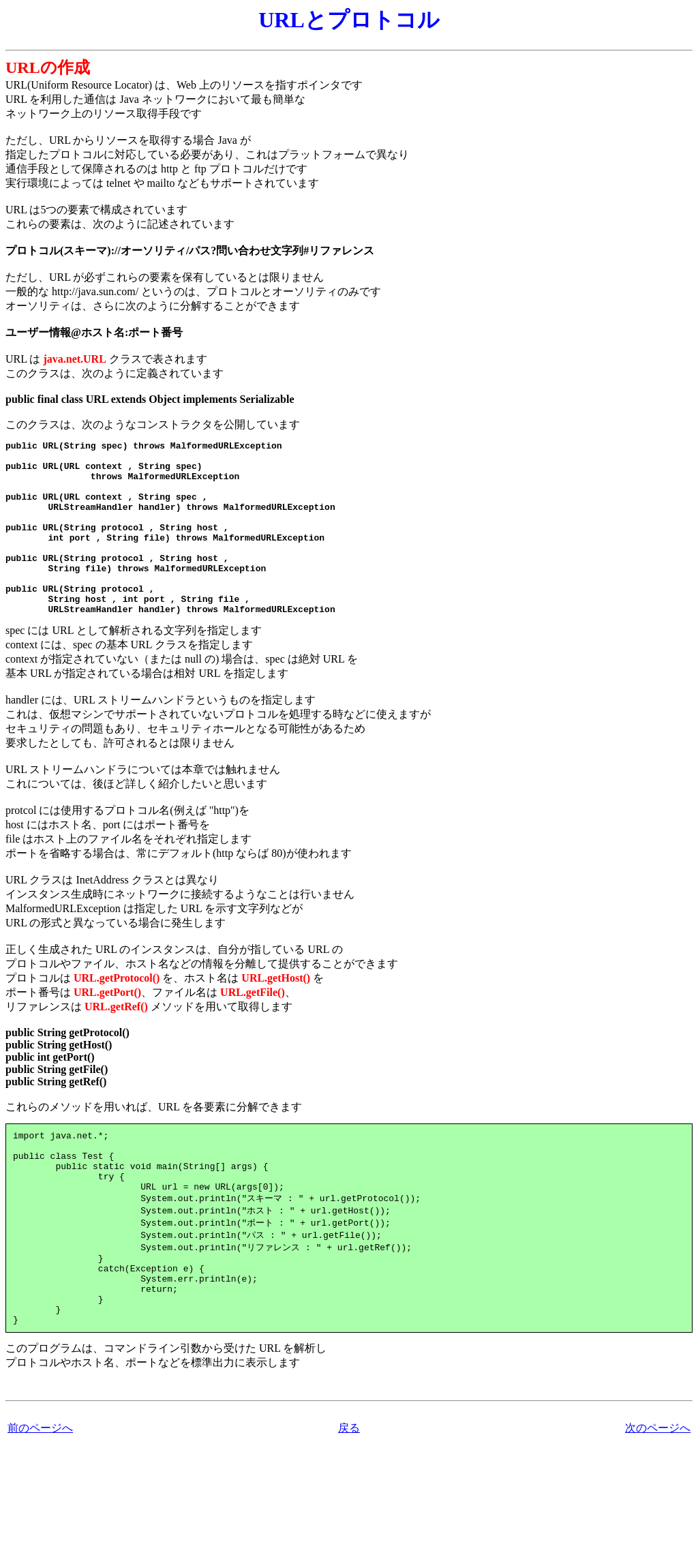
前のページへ (40, 1492)
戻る (349, 1492)
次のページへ (658, 1492)
